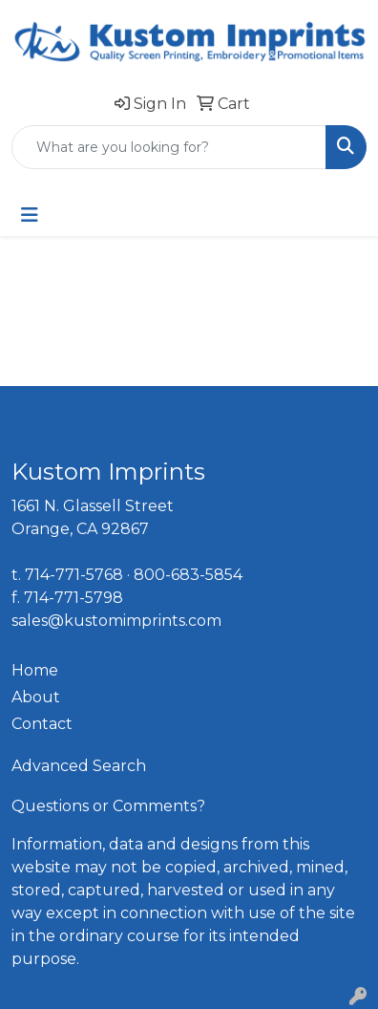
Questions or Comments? (108, 806)
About (35, 697)
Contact (42, 724)
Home (34, 670)
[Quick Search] (168, 147)
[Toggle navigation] (30, 215)
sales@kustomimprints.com (116, 621)
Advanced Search (78, 766)
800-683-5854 (188, 575)
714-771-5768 (74, 575)
